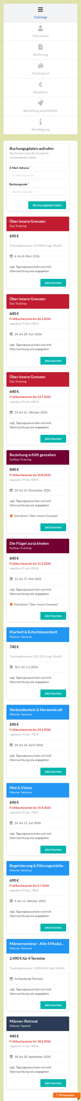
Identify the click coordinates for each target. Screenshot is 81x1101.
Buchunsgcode (18, 184)
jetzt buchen (53, 282)
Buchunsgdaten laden (47, 205)
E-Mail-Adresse (19, 168)
